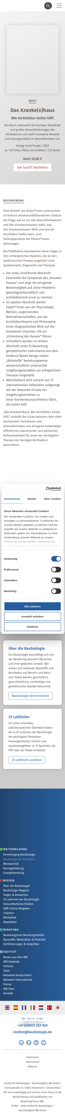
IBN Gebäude (11, 961)
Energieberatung (13, 872)
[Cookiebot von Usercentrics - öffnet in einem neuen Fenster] (46, 489)
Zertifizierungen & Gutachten (21, 944)
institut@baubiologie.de (32, 1032)
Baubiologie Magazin (16, 890)
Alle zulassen (32, 606)
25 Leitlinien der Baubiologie (21, 899)
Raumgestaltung (13, 868)
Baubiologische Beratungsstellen (23, 935)
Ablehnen (32, 626)
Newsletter (10, 922)
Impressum (32, 1057)
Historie (8, 966)
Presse (7, 984)
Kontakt (8, 993)
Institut (10, 951)
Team (6, 970)
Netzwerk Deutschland (17, 975)
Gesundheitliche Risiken (18, 904)
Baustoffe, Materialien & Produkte (24, 939)
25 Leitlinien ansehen (27, 760)
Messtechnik (11, 863)
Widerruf (32, 1066)
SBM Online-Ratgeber (16, 908)
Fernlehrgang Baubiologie (19, 854)
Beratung (11, 929)
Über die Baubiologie (16, 886)
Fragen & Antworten (15, 895)
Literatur (8, 913)
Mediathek (9, 917)
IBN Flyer (9, 988)
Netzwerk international (17, 979)
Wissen (9, 880)
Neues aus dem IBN (15, 957)
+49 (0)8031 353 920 (32, 1025)
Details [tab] (32, 498)
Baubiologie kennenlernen (30, 696)
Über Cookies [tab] (52, 498)
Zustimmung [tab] (12, 498)
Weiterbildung (15, 849)
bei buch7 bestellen (32, 167)
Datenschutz (32, 1061)
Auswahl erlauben (32, 616)
